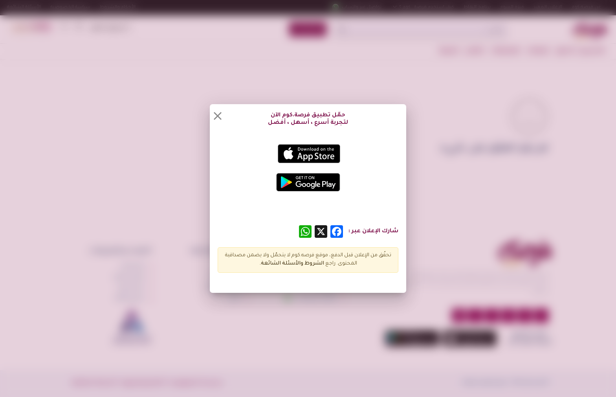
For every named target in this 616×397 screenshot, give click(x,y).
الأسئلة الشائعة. (280, 264)
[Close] (218, 116)
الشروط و (312, 264)
